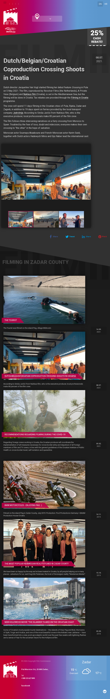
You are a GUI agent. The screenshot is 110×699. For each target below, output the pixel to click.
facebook (25, 686)
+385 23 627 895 (28, 678)
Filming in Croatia (79, 97)
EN (100, 4)
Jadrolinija (18, 112)
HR (106, 4)
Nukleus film (29, 94)
